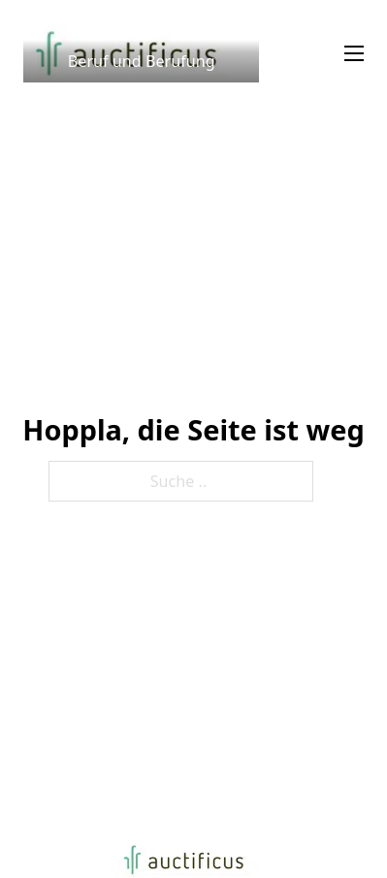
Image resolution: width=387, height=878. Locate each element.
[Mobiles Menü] (354, 53)
